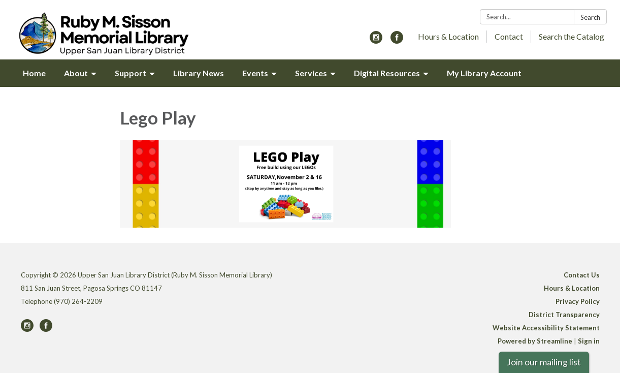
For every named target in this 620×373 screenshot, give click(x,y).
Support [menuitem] (130, 73)
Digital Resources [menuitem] (387, 73)
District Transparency (564, 314)
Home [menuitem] (34, 73)
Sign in (589, 341)
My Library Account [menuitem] (484, 73)
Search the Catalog (571, 36)
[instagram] (376, 40)
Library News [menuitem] (198, 73)
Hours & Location (448, 36)
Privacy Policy (578, 301)
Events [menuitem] (255, 73)
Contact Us (582, 275)
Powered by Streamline (535, 341)
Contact (509, 36)
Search (590, 17)
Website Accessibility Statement (546, 328)
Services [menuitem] (311, 73)
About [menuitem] (76, 73)
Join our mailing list (544, 362)
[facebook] (396, 40)
